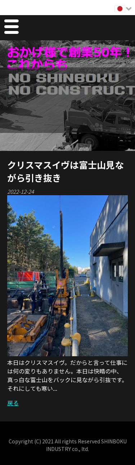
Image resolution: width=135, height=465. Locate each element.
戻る (13, 402)
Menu (11, 28)
